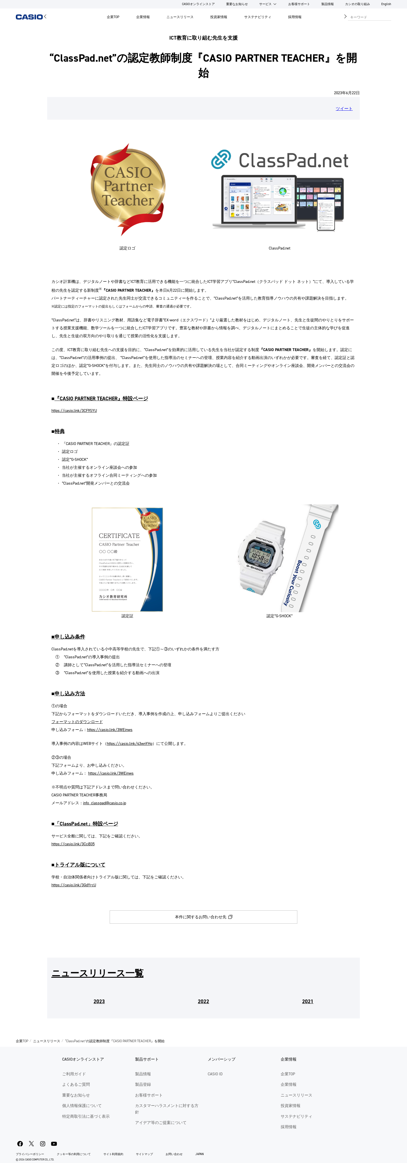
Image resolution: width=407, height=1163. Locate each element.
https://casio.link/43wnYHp (129, 743)
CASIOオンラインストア (198, 4)
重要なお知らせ (237, 4)
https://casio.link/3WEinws (110, 729)
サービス (265, 4)
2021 (307, 1001)
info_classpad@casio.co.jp (104, 803)
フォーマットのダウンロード (77, 722)
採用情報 (295, 17)
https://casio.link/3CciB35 (73, 844)
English (386, 4)
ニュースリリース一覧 (97, 973)
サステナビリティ (257, 17)
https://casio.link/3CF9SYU (74, 410)
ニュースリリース (180, 17)
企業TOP (113, 17)
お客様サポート (299, 4)
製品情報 (327, 4)
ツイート (344, 108)
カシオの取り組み (357, 4)
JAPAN (199, 1154)
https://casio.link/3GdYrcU (73, 885)
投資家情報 (218, 17)
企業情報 (143, 17)
